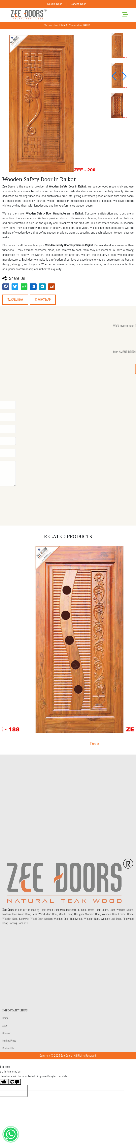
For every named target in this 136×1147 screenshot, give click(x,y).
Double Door (54, 3)
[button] (124, 76)
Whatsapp (43, 299)
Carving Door (78, 3)
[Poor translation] (14, 1082)
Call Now (15, 299)
